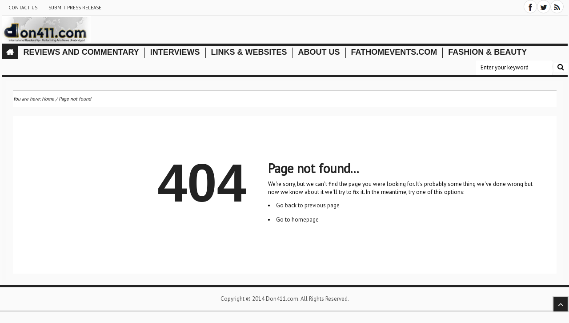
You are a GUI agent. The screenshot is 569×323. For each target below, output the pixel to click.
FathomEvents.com (394, 52)
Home (48, 99)
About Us (319, 52)
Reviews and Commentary (81, 52)
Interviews (175, 52)
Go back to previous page (308, 205)
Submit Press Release (74, 7)
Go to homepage (297, 219)
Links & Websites (249, 52)
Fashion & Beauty (487, 52)
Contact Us (22, 7)
